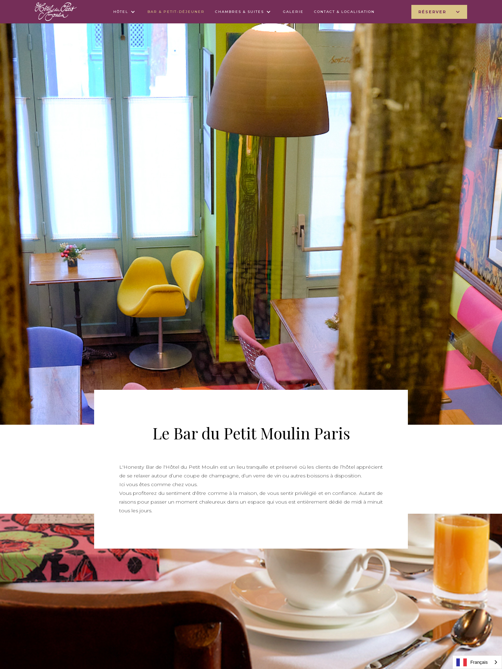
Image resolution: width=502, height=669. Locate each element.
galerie (293, 11)
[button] (125, 12)
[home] (56, 11)
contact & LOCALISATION (344, 11)
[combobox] (477, 662)
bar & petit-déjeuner (176, 11)
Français (472, 662)
